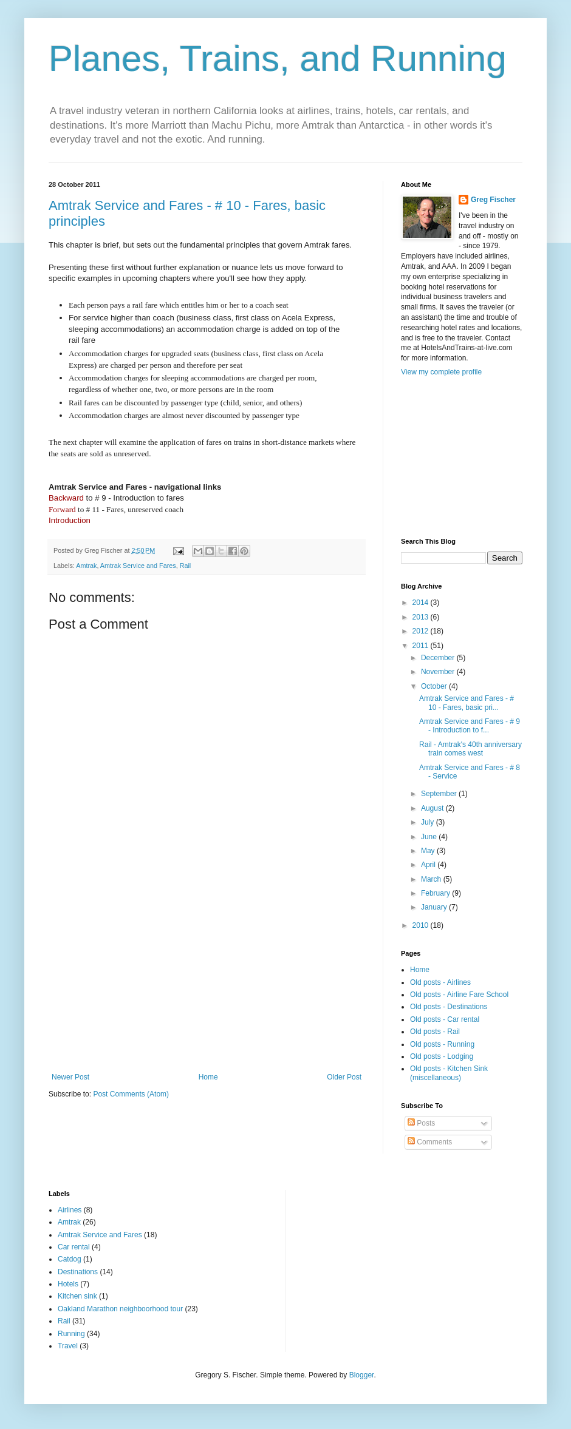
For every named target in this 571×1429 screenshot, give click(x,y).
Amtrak (86, 565)
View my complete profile (441, 372)
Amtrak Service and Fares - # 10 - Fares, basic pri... (466, 702)
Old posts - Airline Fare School (459, 994)
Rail (185, 565)
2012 (421, 631)
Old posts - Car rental (444, 1019)
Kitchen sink (77, 1296)
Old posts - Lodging (441, 1056)
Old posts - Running (442, 1044)
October (435, 686)
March (432, 879)
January (435, 907)
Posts (421, 1123)
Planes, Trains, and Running (278, 58)
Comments (430, 1142)
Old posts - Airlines (440, 982)
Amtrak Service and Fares (138, 565)
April (429, 864)
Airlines (69, 1210)
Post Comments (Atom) (131, 1094)
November (439, 671)
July (428, 822)
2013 (421, 617)
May (429, 850)
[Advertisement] (206, 982)
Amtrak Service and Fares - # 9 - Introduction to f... (469, 725)
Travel (68, 1346)
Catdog (69, 1259)
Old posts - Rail (435, 1031)
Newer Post (70, 1077)
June (430, 837)
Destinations (78, 1272)
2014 (421, 602)
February (436, 893)
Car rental (74, 1247)
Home (208, 1077)
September (440, 793)
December (439, 658)
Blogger (361, 1375)
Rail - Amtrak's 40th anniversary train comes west (470, 748)
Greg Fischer (493, 199)
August (433, 808)
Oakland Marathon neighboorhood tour (120, 1309)
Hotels (68, 1284)
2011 (421, 645)
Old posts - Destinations (448, 1006)
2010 (421, 925)
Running (71, 1333)
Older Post (344, 1077)
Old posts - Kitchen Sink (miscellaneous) (449, 1072)
